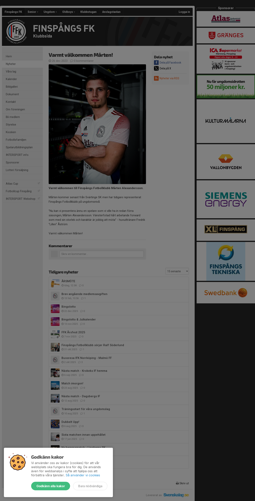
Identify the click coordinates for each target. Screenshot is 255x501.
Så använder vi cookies (83, 475)
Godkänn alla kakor (50, 486)
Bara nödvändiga (90, 486)
